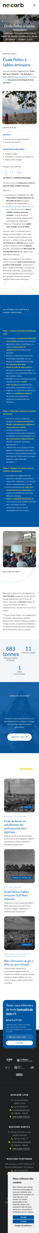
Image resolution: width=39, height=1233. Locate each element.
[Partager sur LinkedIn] (18, 172)
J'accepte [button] (23, 1217)
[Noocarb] (13, 5)
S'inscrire (19, 1043)
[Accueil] (2, 16)
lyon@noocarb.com (21, 1110)
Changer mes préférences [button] (23, 1225)
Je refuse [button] (23, 1221)
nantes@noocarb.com (21, 1142)
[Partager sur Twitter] (12, 172)
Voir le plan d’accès (19, 1116)
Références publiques (23, 16)
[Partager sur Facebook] (5, 172)
